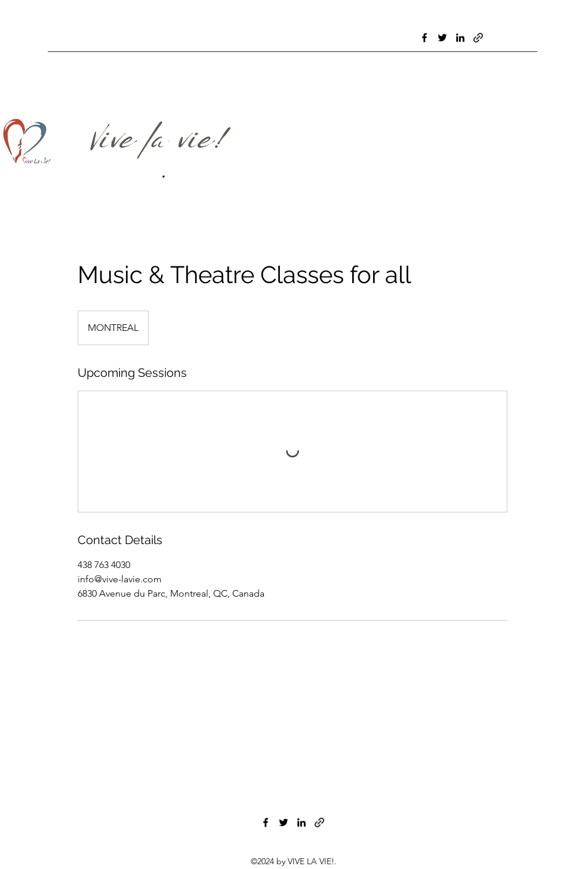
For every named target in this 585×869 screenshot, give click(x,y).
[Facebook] (424, 38)
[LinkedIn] (460, 38)
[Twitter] (442, 38)
